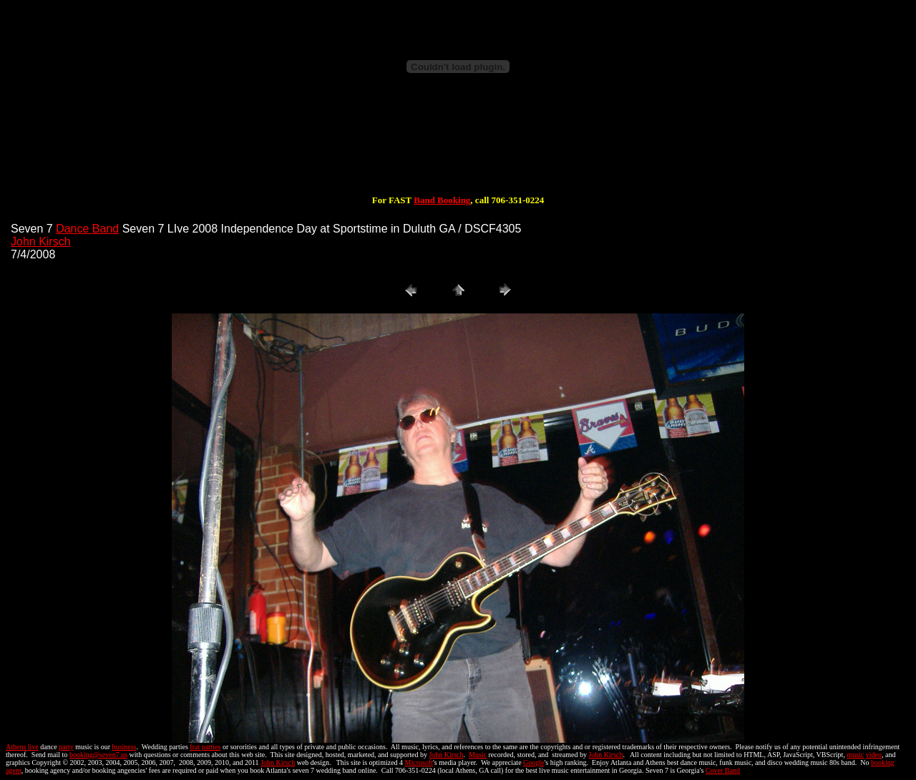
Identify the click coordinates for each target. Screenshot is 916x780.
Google (533, 762)
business (124, 747)
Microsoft (419, 762)
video (874, 755)
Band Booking (442, 200)
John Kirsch (41, 241)
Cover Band (723, 770)
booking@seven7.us (98, 755)
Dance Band (87, 229)
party (66, 747)
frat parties (205, 747)
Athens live (22, 747)
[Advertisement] (458, 148)
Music (478, 755)
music (855, 755)
